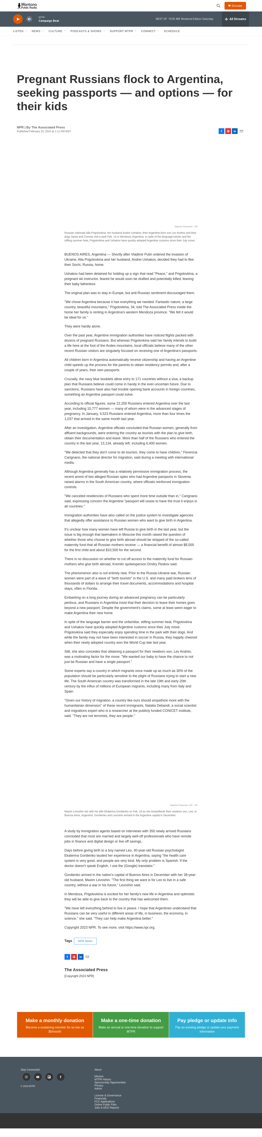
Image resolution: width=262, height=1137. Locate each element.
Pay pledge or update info (207, 1029)
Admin (98, 1097)
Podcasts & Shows (86, 39)
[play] (18, 28)
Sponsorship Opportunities (110, 1091)
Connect (148, 39)
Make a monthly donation (55, 1029)
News (36, 39)
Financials (101, 1107)
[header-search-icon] (220, 10)
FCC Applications (105, 1110)
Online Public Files (106, 1113)
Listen (18, 39)
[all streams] (235, 27)
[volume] (29, 27)
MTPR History (103, 1088)
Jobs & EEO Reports (107, 1116)
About (98, 1078)
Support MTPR (121, 39)
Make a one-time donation (131, 1029)
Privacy (99, 1094)
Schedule (172, 39)
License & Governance (108, 1104)
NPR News (85, 949)
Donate (239, 10)
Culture (55, 39)
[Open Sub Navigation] (26, 39)
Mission (99, 1085)
